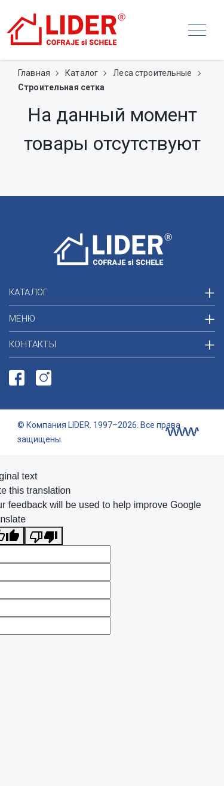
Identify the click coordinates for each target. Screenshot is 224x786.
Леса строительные (153, 73)
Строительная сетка (61, 87)
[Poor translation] (43, 536)
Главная (35, 73)
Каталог (82, 73)
